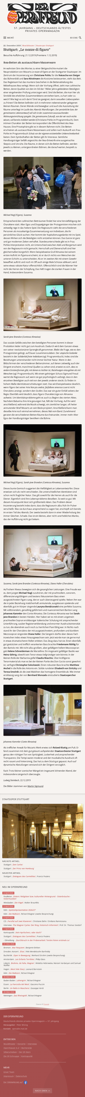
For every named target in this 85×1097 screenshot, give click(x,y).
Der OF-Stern (25, 1052)
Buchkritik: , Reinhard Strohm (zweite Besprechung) (34, 955)
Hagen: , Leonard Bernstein (23, 969)
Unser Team (8, 1072)
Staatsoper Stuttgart (45, 46)
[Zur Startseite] (42, 14)
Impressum (9, 1076)
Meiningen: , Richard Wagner (23, 996)
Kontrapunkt (26, 1056)
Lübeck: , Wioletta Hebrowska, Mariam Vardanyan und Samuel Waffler (42, 964)
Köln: (20, 910)
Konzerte (22, 1044)
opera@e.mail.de (19, 1028)
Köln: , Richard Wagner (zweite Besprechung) (28, 914)
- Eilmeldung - (37, 940)
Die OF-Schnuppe (11, 1056)
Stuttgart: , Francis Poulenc (27, 936)
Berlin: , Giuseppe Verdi (23, 988)
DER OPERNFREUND (13, 1016)
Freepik (46, 1004)
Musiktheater (28, 46)
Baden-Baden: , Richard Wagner (22, 980)
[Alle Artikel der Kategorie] (42, 831)
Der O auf (13, 1082)
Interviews (32, 1044)
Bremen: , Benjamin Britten (22, 948)
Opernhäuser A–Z (11, 1048)
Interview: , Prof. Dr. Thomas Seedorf (42, 925)
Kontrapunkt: (23, 932)
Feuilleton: (37, 897)
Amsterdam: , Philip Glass (24, 959)
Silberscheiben (10, 1052)
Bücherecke (26, 1048)
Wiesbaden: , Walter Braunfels (21, 903)
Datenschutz (21, 1076)
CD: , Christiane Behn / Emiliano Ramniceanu (35, 921)
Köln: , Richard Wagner (19, 973)
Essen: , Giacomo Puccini (24, 984)
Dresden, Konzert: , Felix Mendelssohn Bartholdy (27, 951)
